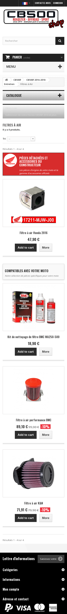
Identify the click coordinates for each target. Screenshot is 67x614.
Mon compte (11, 589)
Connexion (58, 3)
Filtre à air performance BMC (33, 420)
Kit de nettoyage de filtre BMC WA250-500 (33, 337)
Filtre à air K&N (33, 503)
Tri (4, 138)
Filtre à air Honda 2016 (34, 233)
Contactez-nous (43, 3)
